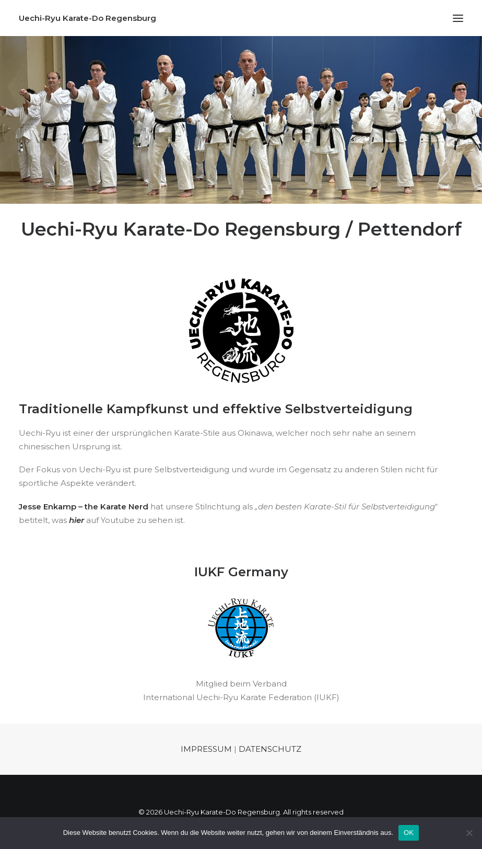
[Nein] (469, 833)
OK (409, 832)
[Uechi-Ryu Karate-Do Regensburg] (87, 18)
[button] (458, 18)
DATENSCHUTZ (270, 749)
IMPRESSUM (206, 749)
